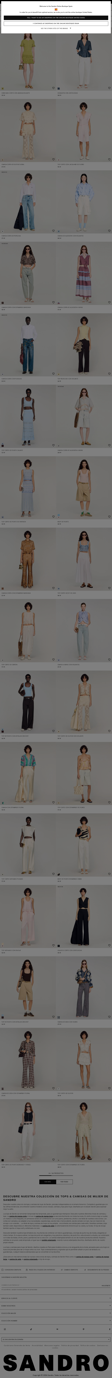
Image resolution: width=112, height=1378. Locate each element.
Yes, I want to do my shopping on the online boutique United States (56, 18)
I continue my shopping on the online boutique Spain (56, 23)
